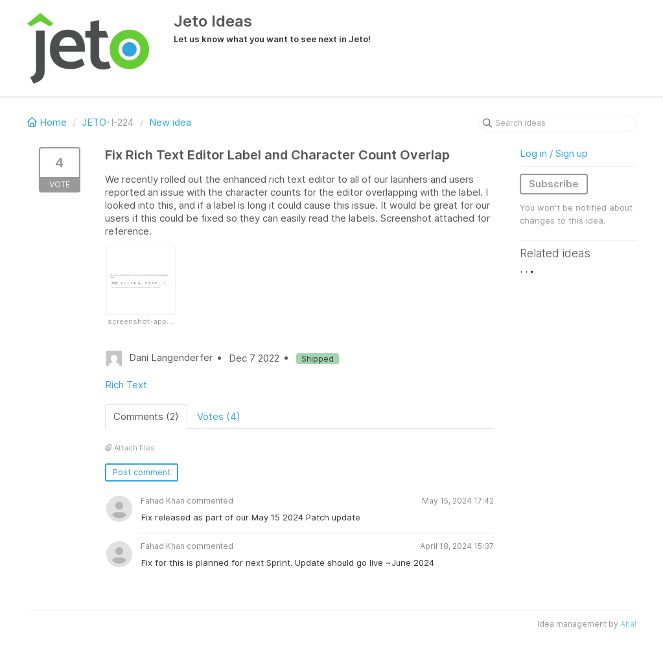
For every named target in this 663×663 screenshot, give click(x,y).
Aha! (628, 624)
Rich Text (126, 384)
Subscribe (554, 184)
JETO (94, 122)
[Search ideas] (557, 123)
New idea (170, 122)
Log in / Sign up (554, 153)
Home (48, 122)
